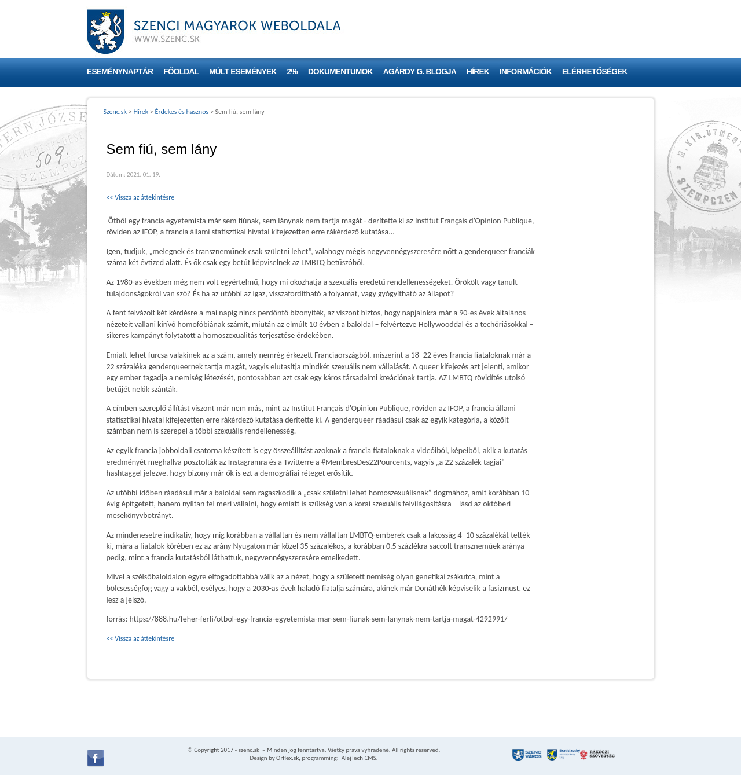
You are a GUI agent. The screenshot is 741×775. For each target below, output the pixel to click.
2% (292, 71)
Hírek (478, 71)
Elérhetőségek (595, 71)
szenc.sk (249, 750)
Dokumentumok (340, 71)
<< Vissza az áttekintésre (141, 197)
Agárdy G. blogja (419, 71)
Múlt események (242, 71)
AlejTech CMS (358, 758)
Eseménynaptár (120, 71)
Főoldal (181, 71)
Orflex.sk (287, 758)
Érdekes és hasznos (182, 112)
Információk (526, 71)
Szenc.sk (115, 112)
